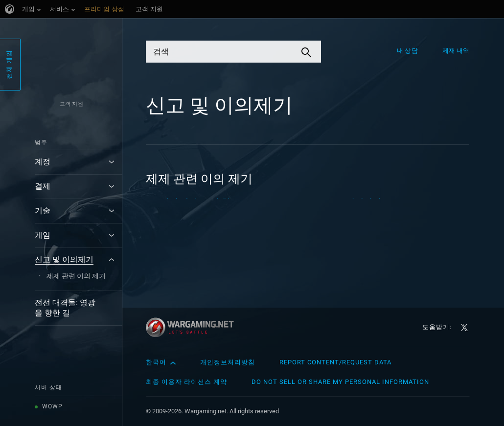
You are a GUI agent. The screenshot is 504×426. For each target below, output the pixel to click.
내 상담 (407, 50)
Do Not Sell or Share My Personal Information (340, 381)
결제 (42, 186)
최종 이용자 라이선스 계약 (186, 381)
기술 (42, 210)
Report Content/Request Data (335, 362)
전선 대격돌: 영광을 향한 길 (65, 307)
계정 (42, 161)
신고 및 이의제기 (64, 259)
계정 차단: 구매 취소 (199, 202)
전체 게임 (9, 64)
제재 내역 (456, 50)
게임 (42, 235)
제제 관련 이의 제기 (76, 276)
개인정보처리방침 (227, 362)
